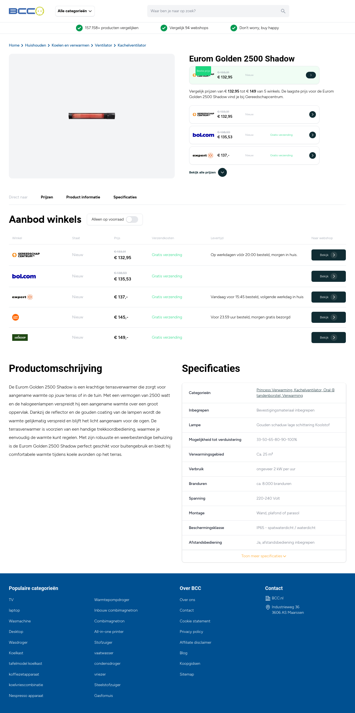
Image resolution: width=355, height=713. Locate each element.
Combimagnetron (109, 621)
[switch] (132, 219)
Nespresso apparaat (26, 695)
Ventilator (103, 45)
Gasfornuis (103, 695)
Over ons (187, 599)
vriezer (100, 674)
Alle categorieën (75, 11)
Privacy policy (191, 631)
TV (11, 599)
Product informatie (83, 197)
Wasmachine (20, 621)
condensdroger (107, 663)
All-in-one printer (109, 631)
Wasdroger (18, 642)
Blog (183, 653)
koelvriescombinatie (26, 685)
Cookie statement (195, 621)
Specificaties (125, 197)
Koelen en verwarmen (70, 45)
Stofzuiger (103, 642)
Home (14, 45)
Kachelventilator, (308, 390)
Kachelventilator (132, 45)
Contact (187, 610)
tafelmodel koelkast (25, 663)
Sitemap (187, 674)
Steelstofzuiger (107, 685)
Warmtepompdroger (111, 599)
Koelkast (16, 653)
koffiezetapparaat (24, 674)
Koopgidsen (190, 663)
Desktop (16, 631)
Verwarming (292, 395)
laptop (14, 610)
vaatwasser (103, 653)
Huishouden (35, 45)
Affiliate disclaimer (195, 642)
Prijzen (47, 197)
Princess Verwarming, (275, 390)
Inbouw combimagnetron (116, 610)
